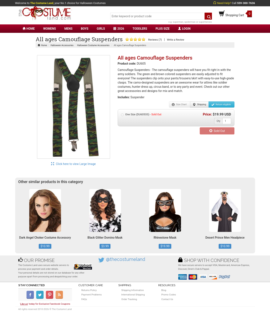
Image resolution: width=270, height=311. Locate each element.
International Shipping (133, 294)
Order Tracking (129, 299)
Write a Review (175, 39)
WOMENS (49, 28)
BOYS (84, 28)
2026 (118, 28)
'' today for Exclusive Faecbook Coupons (45, 303)
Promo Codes (168, 294)
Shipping (199, 104)
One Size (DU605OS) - (141, 114)
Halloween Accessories (62, 45)
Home (42, 45)
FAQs (84, 299)
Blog (163, 290)
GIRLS (101, 28)
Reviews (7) (155, 39)
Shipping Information (132, 290)
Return (221, 104)
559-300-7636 (246, 3)
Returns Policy (89, 290)
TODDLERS (140, 28)
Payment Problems (91, 294)
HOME (29, 28)
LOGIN (184, 28)
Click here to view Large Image (73, 164)
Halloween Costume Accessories (93, 45)
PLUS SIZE (163, 28)
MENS (68, 28)
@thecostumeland (125, 259)
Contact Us (167, 299)
